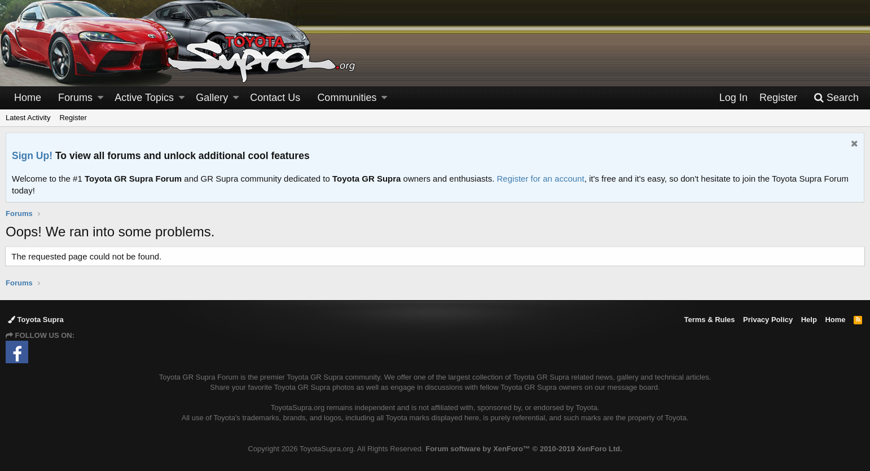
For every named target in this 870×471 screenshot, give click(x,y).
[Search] (836, 97)
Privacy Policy (768, 319)
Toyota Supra (36, 319)
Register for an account (541, 178)
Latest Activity (28, 117)
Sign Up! (32, 155)
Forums (75, 97)
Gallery (212, 97)
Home (27, 97)
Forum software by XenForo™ (523, 448)
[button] (100, 97)
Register (72, 117)
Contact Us (275, 97)
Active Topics (144, 97)
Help (809, 319)
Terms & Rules (709, 319)
